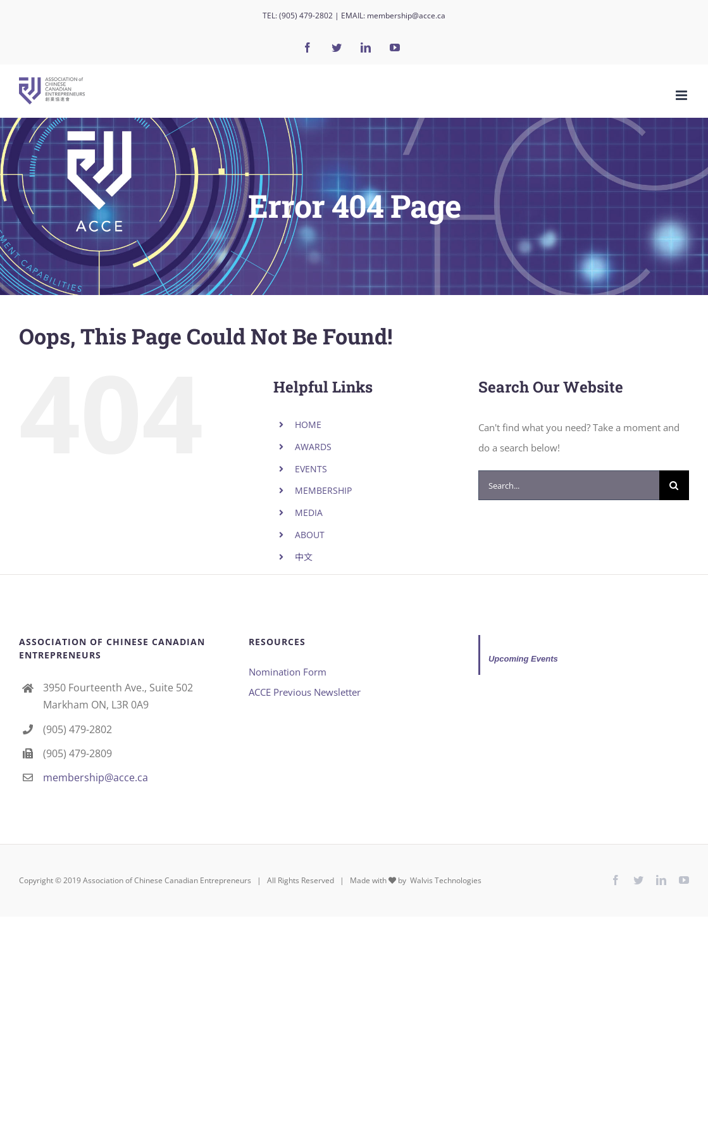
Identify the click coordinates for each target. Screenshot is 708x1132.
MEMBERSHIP (323, 490)
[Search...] (568, 485)
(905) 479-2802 (306, 15)
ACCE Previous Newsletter (305, 692)
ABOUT (310, 535)
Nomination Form (287, 671)
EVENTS (311, 469)
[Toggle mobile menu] (682, 95)
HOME (308, 424)
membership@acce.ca (406, 15)
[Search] (674, 485)
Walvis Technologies (444, 880)
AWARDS (313, 447)
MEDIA (309, 512)
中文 (304, 557)
